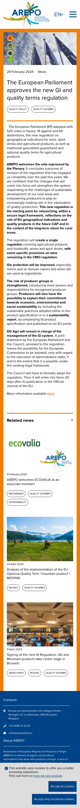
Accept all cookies (62, 786)
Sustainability (17, 502)
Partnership (16, 493)
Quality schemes (43, 109)
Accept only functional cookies (54, 799)
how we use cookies (48, 776)
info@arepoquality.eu (20, 733)
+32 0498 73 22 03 (19, 725)
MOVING (13, 587)
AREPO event (16, 673)
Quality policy (18, 109)
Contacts (10, 700)
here (50, 394)
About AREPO (13, 741)
